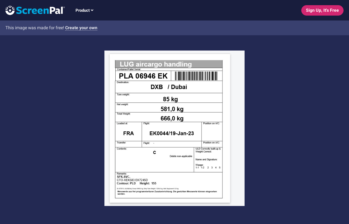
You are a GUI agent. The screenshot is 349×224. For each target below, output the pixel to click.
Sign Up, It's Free (322, 10)
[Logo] (32, 10)
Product (84, 10)
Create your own (81, 27)
